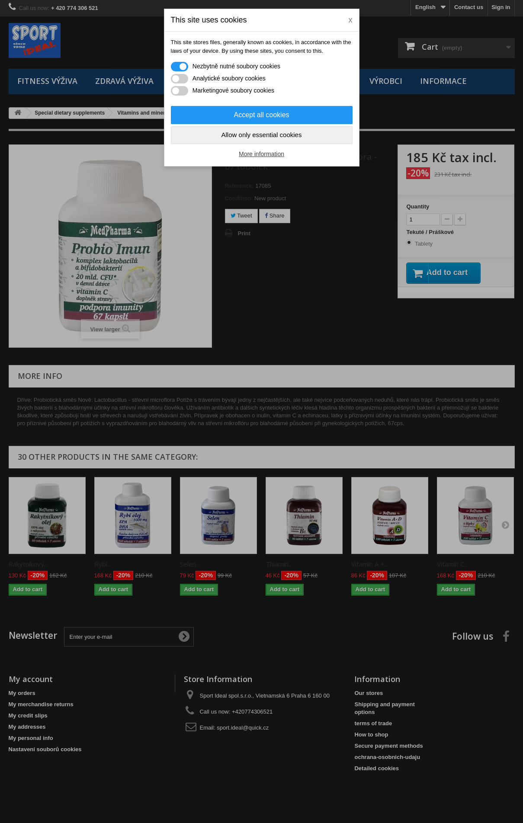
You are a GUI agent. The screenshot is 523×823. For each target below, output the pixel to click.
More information (261, 154)
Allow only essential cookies (261, 134)
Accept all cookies (261, 114)
